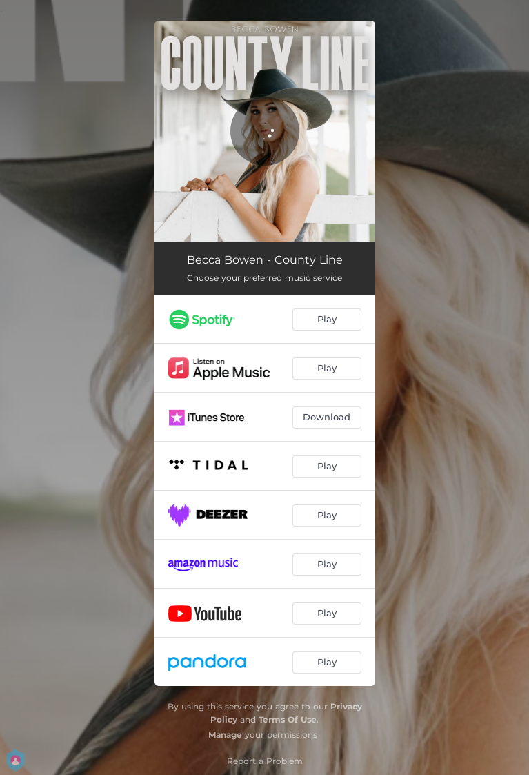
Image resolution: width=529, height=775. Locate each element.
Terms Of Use (288, 719)
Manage (225, 734)
